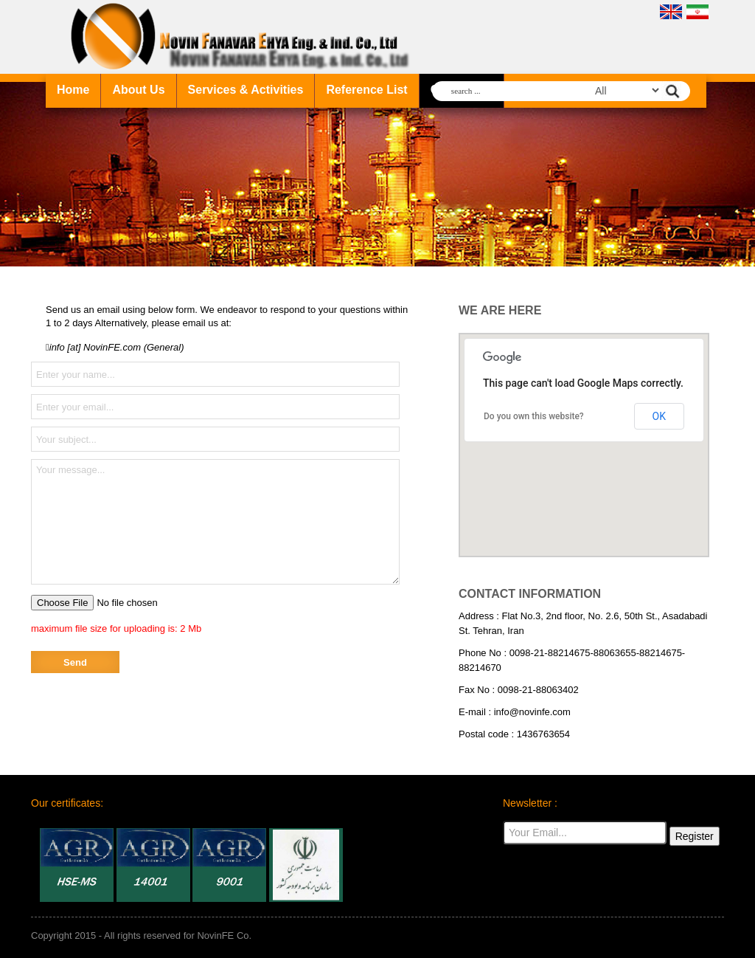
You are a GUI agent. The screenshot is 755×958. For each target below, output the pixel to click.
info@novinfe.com (532, 711)
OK (659, 416)
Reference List (366, 89)
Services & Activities (246, 89)
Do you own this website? (534, 416)
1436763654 (543, 734)
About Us (138, 89)
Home (73, 89)
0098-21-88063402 (538, 689)
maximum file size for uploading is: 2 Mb (116, 628)
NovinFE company (243, 37)
